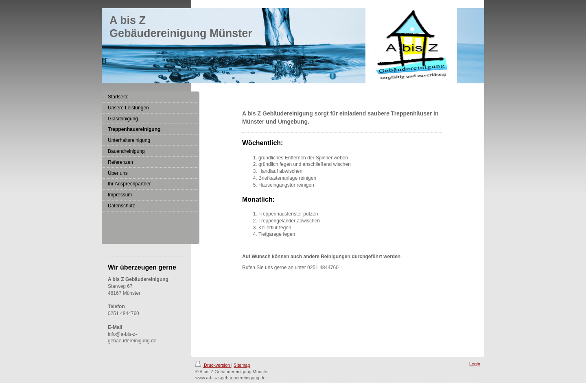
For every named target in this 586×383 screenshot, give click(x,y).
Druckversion (213, 365)
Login (474, 363)
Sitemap (242, 365)
